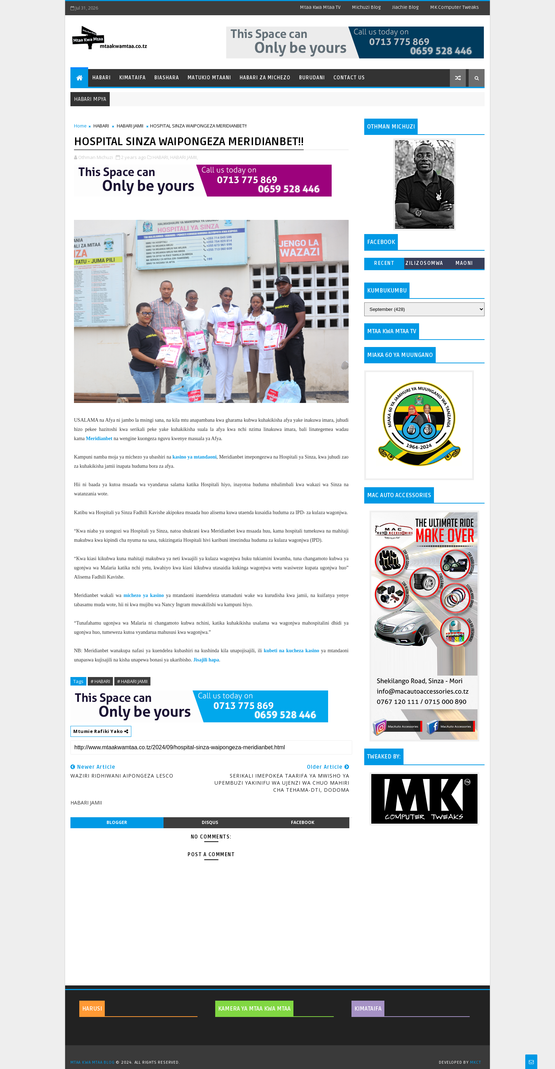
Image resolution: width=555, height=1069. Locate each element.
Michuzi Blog (366, 7)
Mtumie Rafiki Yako (100, 731)
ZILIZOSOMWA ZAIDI (424, 264)
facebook (302, 822)
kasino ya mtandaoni (194, 457)
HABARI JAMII (130, 126)
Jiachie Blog (405, 7)
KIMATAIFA (368, 1008)
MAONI (464, 263)
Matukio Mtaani (209, 78)
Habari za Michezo (265, 78)
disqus (210, 822)
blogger (117, 822)
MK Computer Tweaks (454, 7)
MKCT (475, 1062)
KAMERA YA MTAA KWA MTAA (254, 1008)
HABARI (101, 126)
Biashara (166, 78)
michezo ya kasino (144, 595)
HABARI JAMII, (184, 157)
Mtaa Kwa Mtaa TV (320, 7)
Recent (384, 263)
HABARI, (161, 157)
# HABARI (100, 681)
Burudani (312, 78)
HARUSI (92, 1008)
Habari (101, 78)
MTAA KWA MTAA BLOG (92, 1062)
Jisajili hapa (206, 660)
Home (80, 126)
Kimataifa (132, 78)
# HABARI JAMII (132, 681)
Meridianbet (99, 438)
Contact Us (349, 78)
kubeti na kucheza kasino (291, 650)
